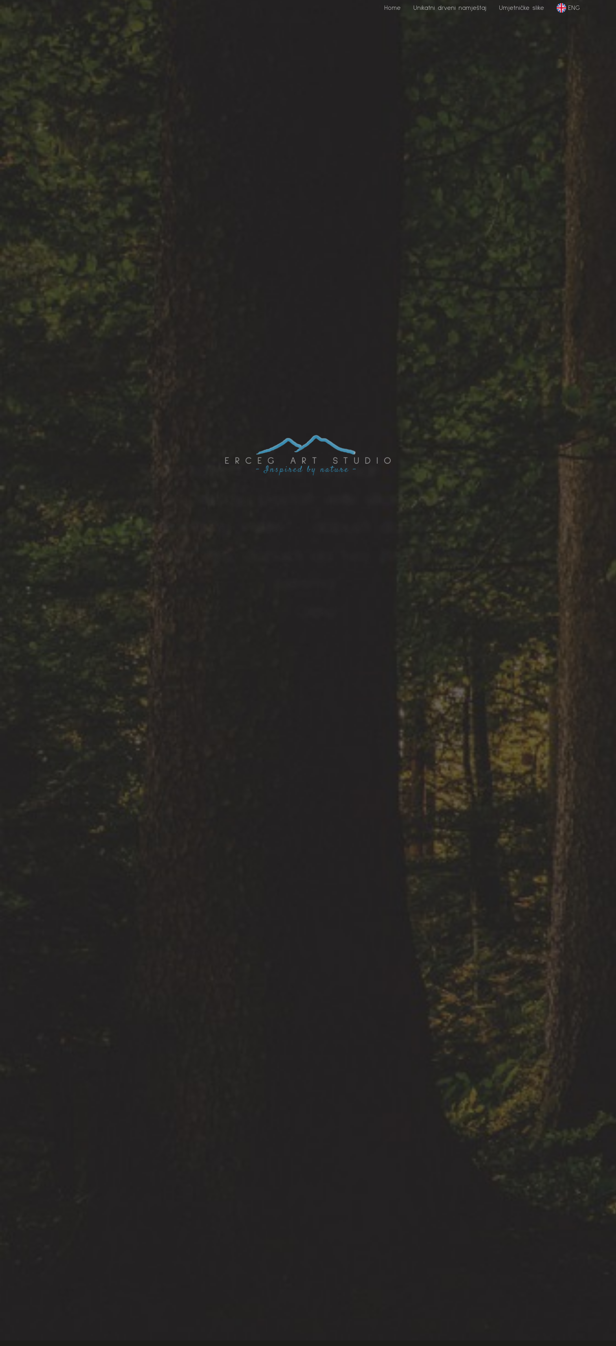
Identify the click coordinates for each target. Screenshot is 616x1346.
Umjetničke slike (521, 8)
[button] (392, 11)
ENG (568, 8)
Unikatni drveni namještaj (449, 8)
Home (392, 8)
